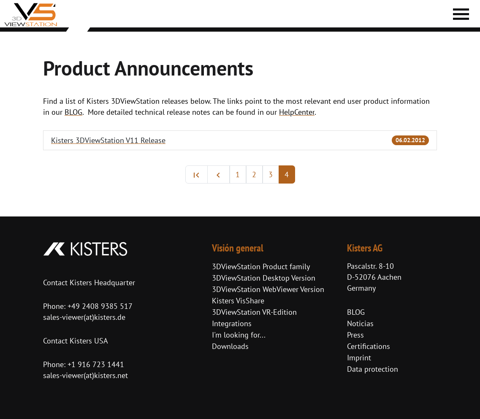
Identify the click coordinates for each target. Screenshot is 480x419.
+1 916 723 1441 (96, 364)
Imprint (359, 357)
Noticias (360, 323)
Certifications (368, 346)
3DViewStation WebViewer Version (268, 289)
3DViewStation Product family (261, 266)
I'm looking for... (239, 335)
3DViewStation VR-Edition (254, 312)
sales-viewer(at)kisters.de (84, 317)
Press (355, 335)
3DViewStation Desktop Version (263, 278)
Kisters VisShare (238, 300)
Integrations (232, 323)
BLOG (356, 312)
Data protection (372, 369)
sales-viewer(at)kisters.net (85, 375)
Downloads (230, 346)
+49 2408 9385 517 (99, 306)
